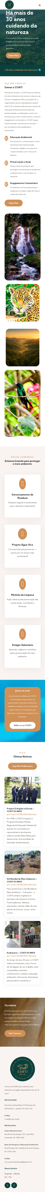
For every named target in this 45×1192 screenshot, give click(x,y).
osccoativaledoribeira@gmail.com (18, 1162)
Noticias (32, 814)
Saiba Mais (13, 55)
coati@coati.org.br (12, 1119)
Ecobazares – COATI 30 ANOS (21, 953)
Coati (13, 814)
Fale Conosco (15, 1033)
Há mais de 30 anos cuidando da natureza (21, 22)
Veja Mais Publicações (22, 766)
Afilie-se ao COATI (22, 725)
